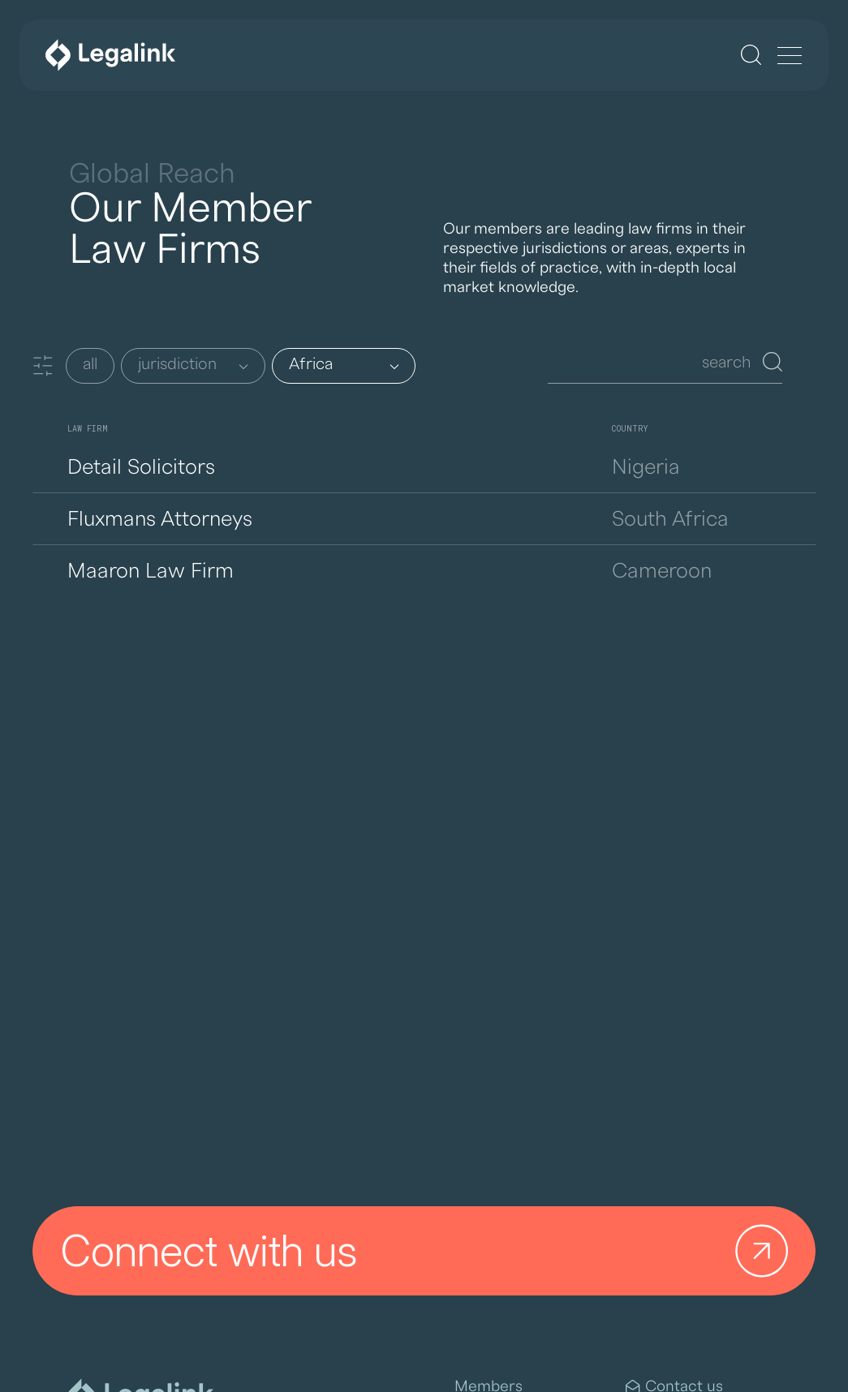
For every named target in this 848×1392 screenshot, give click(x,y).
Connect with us (430, 1251)
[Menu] (789, 57)
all (90, 364)
